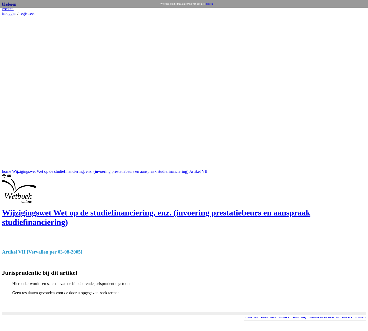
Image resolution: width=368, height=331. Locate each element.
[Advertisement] (17, 92)
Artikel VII (198, 171)
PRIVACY (347, 317)
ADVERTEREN (268, 317)
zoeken (8, 9)
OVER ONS (252, 317)
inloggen (9, 13)
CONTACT (360, 317)
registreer (27, 13)
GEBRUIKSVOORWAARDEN (324, 317)
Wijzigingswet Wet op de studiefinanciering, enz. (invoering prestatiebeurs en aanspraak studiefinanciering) (100, 171)
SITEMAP (284, 317)
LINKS (295, 317)
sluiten (209, 3)
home (6, 171)
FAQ (303, 317)
